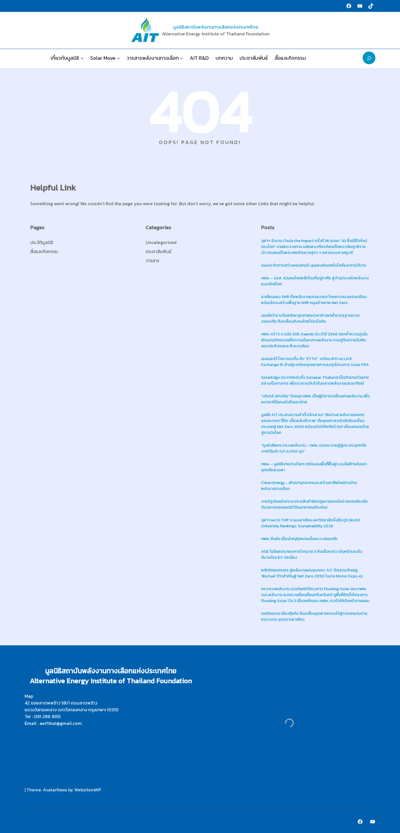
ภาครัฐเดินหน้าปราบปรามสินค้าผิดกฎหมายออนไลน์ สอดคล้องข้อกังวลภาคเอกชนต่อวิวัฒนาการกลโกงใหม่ (314, 504)
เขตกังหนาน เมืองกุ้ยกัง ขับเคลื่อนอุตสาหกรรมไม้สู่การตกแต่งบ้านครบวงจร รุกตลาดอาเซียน (314, 616)
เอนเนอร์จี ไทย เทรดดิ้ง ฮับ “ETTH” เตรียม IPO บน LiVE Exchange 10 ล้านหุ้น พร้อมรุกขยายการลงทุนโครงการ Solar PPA (315, 362)
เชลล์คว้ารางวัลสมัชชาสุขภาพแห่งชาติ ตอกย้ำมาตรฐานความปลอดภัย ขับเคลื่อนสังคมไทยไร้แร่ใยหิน (310, 318)
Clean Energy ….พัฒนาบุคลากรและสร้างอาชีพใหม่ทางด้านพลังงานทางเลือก (309, 486)
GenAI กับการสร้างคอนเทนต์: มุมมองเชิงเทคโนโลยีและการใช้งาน (313, 265)
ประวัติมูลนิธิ (41, 242)
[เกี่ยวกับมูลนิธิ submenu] (82, 57)
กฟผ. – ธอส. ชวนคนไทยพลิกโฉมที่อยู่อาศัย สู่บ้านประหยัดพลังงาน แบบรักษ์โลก (315, 281)
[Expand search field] (369, 58)
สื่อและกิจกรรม (44, 251)
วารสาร (152, 260)
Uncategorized (161, 242)
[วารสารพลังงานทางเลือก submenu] (181, 57)
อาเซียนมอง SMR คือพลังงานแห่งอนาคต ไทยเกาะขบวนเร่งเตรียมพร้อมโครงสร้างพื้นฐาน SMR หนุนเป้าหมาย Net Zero (314, 300)
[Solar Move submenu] (118, 57)
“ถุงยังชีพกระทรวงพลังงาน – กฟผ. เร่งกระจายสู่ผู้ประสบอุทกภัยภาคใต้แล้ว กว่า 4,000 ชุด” (313, 448)
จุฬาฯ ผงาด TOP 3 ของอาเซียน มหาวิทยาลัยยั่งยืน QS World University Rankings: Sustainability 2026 (310, 523)
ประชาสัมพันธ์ (158, 251)
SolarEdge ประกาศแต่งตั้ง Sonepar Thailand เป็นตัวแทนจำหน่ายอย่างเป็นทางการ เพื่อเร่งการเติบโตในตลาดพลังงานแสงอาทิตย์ (315, 380)
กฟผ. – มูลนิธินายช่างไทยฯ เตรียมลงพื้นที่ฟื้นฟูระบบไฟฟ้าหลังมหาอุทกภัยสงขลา (314, 467)
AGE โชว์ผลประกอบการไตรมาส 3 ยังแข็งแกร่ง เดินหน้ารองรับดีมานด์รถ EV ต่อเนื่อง (311, 554)
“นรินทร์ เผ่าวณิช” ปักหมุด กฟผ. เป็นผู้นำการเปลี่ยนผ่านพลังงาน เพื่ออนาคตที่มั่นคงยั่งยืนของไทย (315, 399)
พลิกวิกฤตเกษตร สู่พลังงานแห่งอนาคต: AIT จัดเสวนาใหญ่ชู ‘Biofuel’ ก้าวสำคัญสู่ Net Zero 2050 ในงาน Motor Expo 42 (312, 573)
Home (34, 58)
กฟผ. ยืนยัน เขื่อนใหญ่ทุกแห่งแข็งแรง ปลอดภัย (299, 539)
